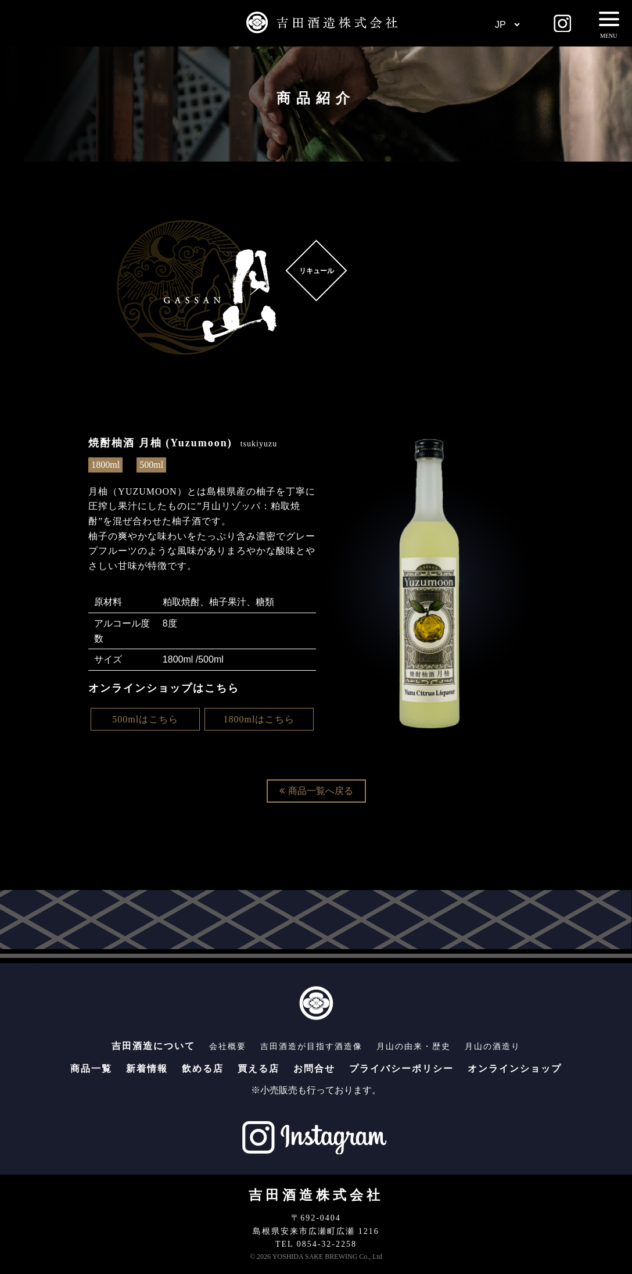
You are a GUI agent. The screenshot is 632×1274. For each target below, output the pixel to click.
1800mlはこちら (259, 719)
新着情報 (147, 1068)
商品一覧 (91, 1068)
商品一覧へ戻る (316, 791)
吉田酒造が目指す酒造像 (311, 1046)
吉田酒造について (153, 1046)
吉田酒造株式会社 (316, 1195)
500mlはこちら (145, 719)
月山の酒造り (492, 1046)
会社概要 (227, 1046)
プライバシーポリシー (401, 1068)
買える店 (258, 1068)
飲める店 (203, 1068)
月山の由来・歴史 (413, 1046)
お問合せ (314, 1068)
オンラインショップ (515, 1068)
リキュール (316, 271)
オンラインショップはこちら (163, 688)
